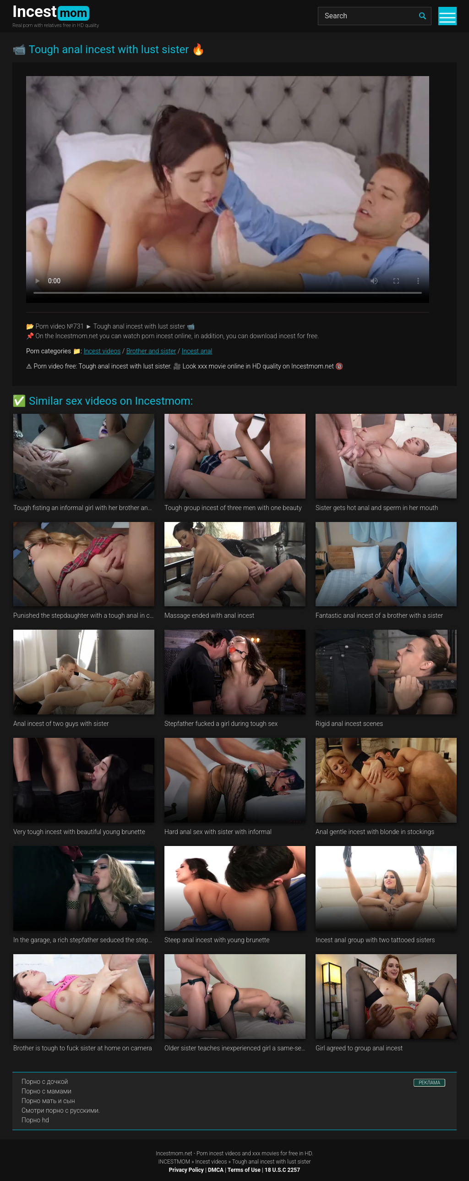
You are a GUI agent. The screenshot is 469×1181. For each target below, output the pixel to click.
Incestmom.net (174, 1153)
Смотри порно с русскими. (61, 1110)
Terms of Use (244, 1170)
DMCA (216, 1170)
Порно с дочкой (45, 1081)
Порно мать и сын (48, 1100)
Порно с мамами (46, 1091)
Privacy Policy (186, 1170)
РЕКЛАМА (429, 1082)
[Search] (374, 16)
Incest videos (102, 351)
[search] (422, 16)
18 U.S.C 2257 (282, 1170)
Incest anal (197, 351)
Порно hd (35, 1120)
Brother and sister (151, 351)
